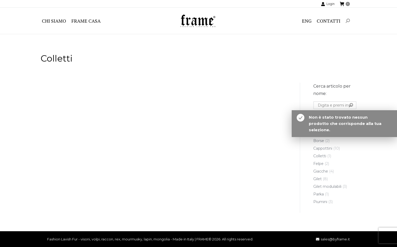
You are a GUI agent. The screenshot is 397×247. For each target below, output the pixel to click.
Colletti (319, 156)
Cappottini (322, 148)
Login (328, 4)
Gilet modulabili (327, 186)
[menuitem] (54, 21)
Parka (318, 194)
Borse (318, 140)
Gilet (317, 179)
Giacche (320, 171)
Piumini (320, 201)
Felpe (318, 163)
